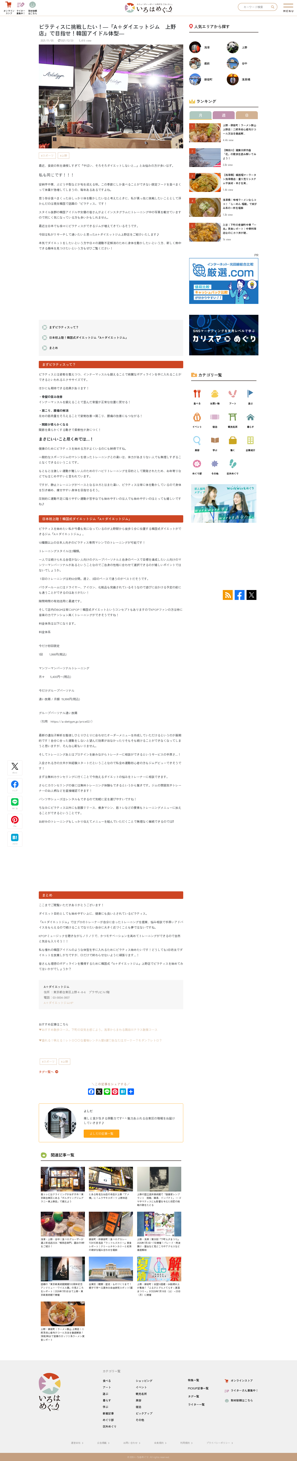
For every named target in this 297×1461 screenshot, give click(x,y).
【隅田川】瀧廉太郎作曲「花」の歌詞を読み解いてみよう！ (239, 154)
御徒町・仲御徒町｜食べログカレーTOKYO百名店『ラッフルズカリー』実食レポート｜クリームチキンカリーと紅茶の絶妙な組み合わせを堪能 (110, 1244)
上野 (64, 155)
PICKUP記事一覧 (198, 1388)
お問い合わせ (132, 1442)
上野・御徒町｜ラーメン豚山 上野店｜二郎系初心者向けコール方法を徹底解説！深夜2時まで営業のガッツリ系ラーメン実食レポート (62, 1334)
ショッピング (144, 1381)
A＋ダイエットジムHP (58, 1003)
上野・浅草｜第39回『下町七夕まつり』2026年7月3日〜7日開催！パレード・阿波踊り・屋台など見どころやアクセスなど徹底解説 (158, 1244)
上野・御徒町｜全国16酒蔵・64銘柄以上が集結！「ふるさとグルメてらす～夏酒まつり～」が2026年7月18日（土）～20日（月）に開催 (159, 1289)
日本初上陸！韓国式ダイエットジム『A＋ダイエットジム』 (88, 337)
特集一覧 (193, 1380)
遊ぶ (105, 1394)
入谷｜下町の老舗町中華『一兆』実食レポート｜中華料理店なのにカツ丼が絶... (239, 229)
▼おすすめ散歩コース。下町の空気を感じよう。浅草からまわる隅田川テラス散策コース (98, 1029)
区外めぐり (110, 1426)
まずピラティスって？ (64, 327)
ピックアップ (144, 1413)
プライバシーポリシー (220, 1442)
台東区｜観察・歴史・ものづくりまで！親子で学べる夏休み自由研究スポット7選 (111, 1285)
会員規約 (161, 1442)
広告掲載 (104, 1442)
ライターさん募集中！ (241, 1390)
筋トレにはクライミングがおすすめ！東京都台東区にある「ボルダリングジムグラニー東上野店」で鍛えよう (62, 1198)
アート (107, 1387)
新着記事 (108, 1413)
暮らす (107, 1400)
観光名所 (141, 1394)
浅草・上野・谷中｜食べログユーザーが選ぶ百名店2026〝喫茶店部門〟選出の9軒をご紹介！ (62, 1242)
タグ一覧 (193, 1396)
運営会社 (77, 1442)
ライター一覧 (196, 1404)
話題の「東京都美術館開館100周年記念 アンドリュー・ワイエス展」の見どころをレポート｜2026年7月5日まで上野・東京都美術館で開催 (63, 1289)
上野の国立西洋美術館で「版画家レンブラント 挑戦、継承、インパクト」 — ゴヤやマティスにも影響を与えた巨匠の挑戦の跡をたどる (159, 1200)
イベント (141, 1387)
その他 (140, 1420)
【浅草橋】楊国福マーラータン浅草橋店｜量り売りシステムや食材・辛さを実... (239, 179)
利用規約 (187, 1442)
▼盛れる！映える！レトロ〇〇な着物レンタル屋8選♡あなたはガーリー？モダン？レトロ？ (100, 1040)
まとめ (53, 348)
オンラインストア (238, 1380)
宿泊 (138, 1407)
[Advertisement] (111, 281)
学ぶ (105, 1407)
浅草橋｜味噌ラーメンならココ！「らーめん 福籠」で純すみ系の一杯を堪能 (240, 204)
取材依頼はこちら (238, 1400)
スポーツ (48, 155)
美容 (138, 1400)
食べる (107, 1381)
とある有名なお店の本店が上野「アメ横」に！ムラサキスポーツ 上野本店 (109, 1196)
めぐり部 (108, 1420)
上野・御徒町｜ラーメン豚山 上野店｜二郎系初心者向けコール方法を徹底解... (239, 129)
